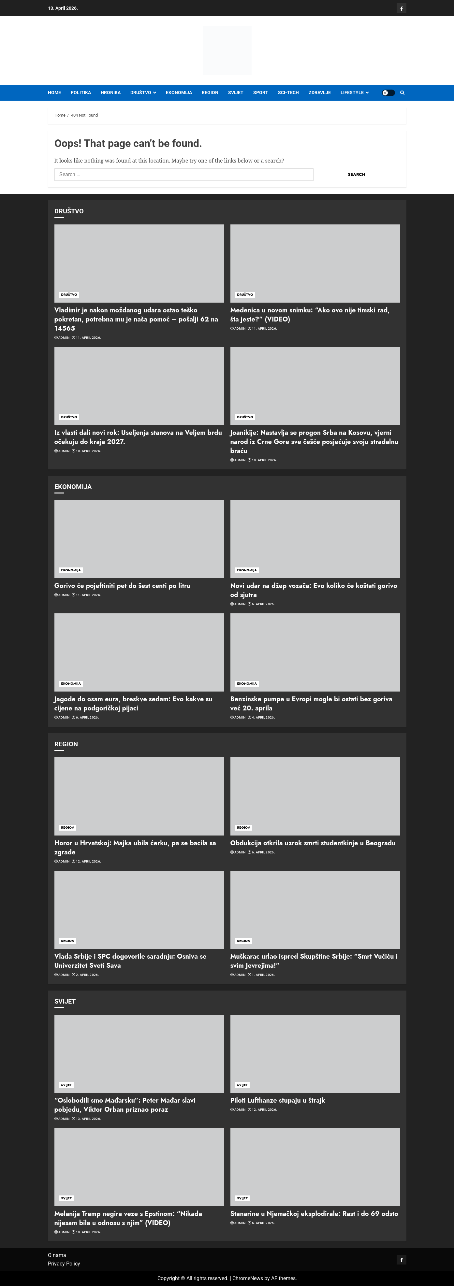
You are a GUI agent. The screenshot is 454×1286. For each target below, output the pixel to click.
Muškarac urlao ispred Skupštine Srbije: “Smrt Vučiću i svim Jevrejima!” (314, 961)
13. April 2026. (88, 1119)
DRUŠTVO (140, 92)
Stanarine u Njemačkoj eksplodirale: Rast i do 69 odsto (314, 1214)
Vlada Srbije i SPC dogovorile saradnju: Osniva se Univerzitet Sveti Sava (130, 961)
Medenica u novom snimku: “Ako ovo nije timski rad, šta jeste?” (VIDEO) (310, 315)
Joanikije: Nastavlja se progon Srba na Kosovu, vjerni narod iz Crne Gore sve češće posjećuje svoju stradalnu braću (314, 442)
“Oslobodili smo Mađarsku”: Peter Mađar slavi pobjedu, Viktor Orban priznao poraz (125, 1105)
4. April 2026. (263, 717)
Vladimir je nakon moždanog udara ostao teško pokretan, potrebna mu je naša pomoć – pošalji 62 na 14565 (136, 319)
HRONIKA (111, 92)
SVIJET (235, 92)
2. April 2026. (87, 975)
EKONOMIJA (179, 92)
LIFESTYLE (352, 92)
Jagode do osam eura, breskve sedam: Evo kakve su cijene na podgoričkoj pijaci (133, 703)
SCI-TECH (288, 92)
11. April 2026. (88, 337)
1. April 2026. (263, 975)
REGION (210, 92)
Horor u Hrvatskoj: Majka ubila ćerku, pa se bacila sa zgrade (135, 847)
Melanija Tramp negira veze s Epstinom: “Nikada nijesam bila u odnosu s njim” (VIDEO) (128, 1218)
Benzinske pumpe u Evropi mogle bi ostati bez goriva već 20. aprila (311, 703)
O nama (57, 1255)
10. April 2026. (88, 451)
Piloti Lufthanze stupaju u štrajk (277, 1100)
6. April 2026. (263, 604)
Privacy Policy (64, 1264)
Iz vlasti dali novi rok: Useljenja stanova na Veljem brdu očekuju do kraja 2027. (138, 437)
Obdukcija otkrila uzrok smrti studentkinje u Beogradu (313, 843)
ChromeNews (247, 1278)
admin (64, 337)
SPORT (260, 92)
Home (54, 92)
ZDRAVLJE (320, 92)
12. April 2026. (88, 861)
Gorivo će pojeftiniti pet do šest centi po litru (122, 586)
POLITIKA (81, 92)
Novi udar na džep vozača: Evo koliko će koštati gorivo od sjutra (313, 590)
